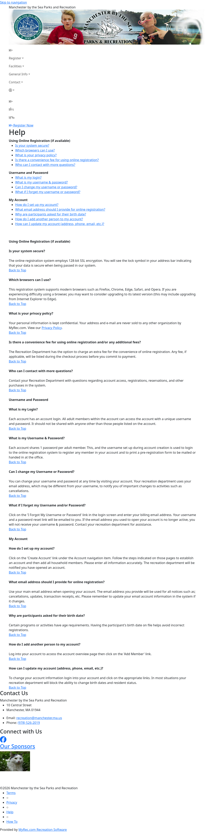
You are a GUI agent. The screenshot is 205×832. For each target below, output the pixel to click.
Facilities (15, 66)
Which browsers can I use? (35, 150)
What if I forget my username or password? (47, 192)
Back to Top (17, 270)
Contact (14, 82)
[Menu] (11, 117)
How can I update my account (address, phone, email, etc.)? (59, 224)
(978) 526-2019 (29, 722)
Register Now (23, 125)
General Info (18, 74)
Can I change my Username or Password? (41, 471)
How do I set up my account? (36, 204)
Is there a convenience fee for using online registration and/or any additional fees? (75, 342)
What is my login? (28, 177)
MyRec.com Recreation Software (42, 829)
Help (9, 812)
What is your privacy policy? (36, 155)
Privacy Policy (52, 328)
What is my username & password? (41, 182)
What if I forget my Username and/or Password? (47, 505)
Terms (11, 793)
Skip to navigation (13, 2)
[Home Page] (19, 50)
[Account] (19, 90)
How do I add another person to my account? (49, 219)
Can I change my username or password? (46, 187)
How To (11, 821)
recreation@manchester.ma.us (39, 718)
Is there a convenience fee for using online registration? (57, 160)
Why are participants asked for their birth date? (50, 214)
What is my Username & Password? (37, 438)
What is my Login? (23, 409)
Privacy (11, 802)
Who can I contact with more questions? (45, 164)
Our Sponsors (17, 746)
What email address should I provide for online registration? (60, 209)
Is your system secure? (32, 145)
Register (15, 58)
